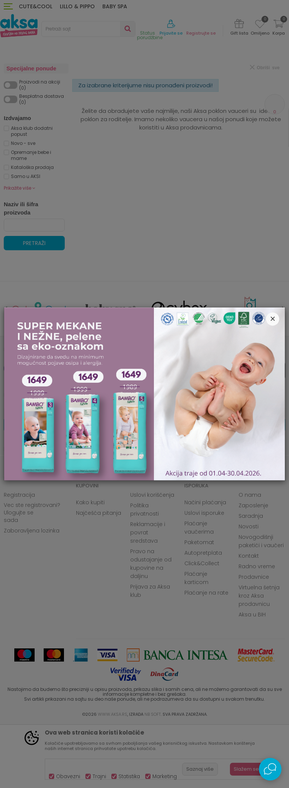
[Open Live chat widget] (270, 769)
